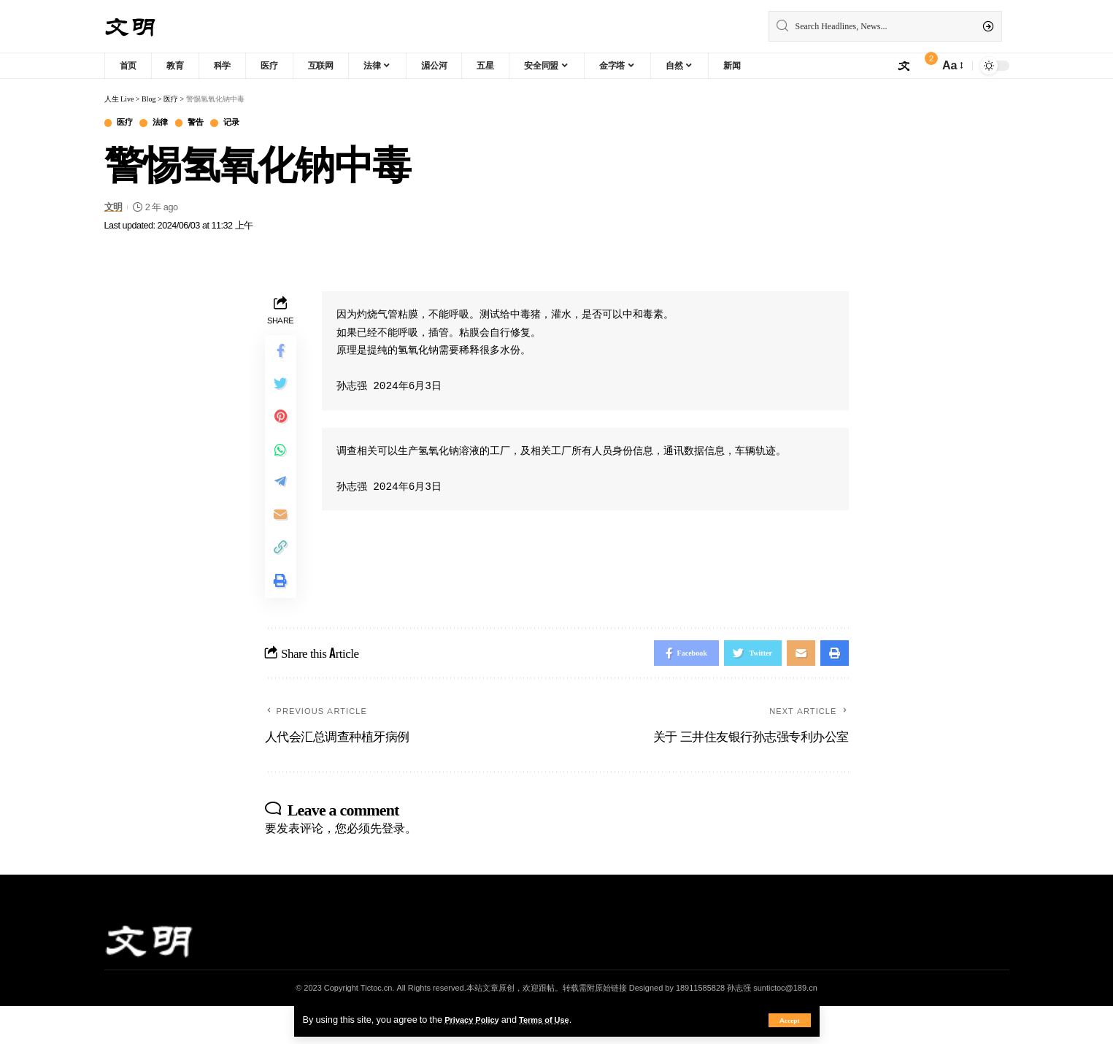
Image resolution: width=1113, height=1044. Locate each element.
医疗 (128, 123)
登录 (393, 866)
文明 (113, 209)
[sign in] (903, 66)
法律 (168, 123)
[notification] (924, 65)
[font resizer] (951, 65)
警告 (208, 123)
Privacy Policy (475, 1019)
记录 (248, 123)
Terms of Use (556, 1019)
